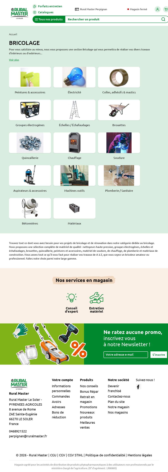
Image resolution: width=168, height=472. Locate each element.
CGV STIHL (75, 455)
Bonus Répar (89, 391)
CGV (62, 455)
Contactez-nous (119, 396)
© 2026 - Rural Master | (33, 455)
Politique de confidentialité (105, 455)
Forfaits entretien (47, 6)
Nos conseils (89, 386)
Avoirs (56, 402)
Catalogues (43, 12)
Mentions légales (140, 455)
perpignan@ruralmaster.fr (28, 436)
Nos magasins (118, 412)
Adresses (58, 407)
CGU (53, 455)
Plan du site (116, 402)
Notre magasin (118, 407)
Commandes (61, 396)
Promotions (88, 407)
